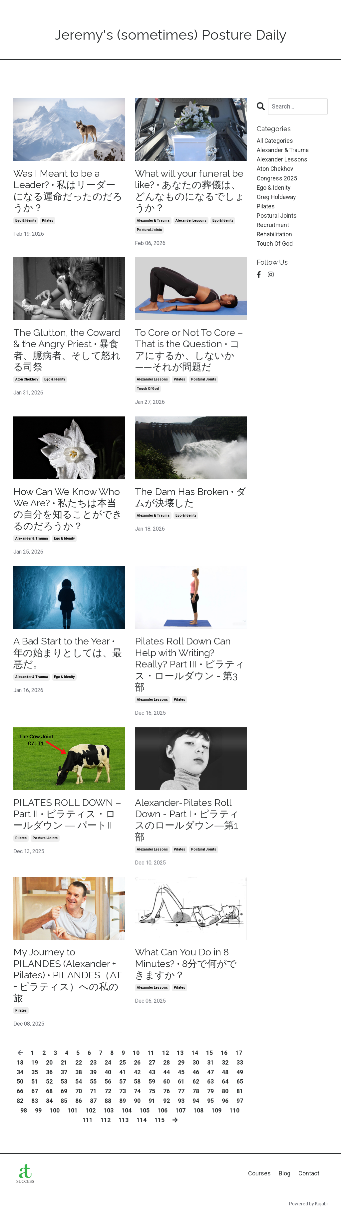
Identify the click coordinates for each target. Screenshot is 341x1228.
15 (209, 1066)
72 (108, 1105)
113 (123, 1133)
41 (122, 1085)
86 (78, 1114)
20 (49, 1076)
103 (109, 1123)
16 (224, 1066)
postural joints (149, 232)
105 (145, 1123)
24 (108, 1076)
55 (93, 1095)
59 (152, 1095)
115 (159, 1133)
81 (239, 1105)
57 (122, 1095)
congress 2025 (277, 179)
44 (166, 1085)
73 (122, 1105)
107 (180, 1123)
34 (20, 1085)
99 (38, 1123)
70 (78, 1105)
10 (136, 1066)
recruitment (273, 227)
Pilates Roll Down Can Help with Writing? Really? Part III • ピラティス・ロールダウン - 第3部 (187, 671)
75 (152, 1105)
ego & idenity (25, 222)
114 (141, 1133)
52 (49, 1095)
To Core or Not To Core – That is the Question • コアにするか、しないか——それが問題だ (189, 352)
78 (195, 1105)
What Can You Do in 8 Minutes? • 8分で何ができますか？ (189, 975)
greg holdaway (277, 198)
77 (181, 1105)
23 (93, 1076)
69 (64, 1105)
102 (91, 1123)
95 (210, 1114)
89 (122, 1114)
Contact (308, 1187)
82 (20, 1114)
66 (20, 1105)
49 (239, 1085)
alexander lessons (190, 222)
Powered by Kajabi (308, 1217)
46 (195, 1085)
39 (93, 1085)
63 (210, 1095)
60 (166, 1095)
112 (105, 1133)
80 (225, 1105)
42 (137, 1085)
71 (93, 1105)
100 (55, 1123)
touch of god (148, 393)
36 (49, 1085)
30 (195, 1076)
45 (181, 1085)
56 (108, 1095)
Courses (259, 1187)
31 (210, 1076)
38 (78, 1085)
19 (34, 1076)
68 (49, 1105)
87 (93, 1114)
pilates (47, 222)
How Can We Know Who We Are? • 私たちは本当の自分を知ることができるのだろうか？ (68, 514)
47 (210, 1085)
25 (122, 1076)
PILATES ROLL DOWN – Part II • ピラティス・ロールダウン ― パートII (69, 824)
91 (152, 1114)
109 (216, 1123)
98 (23, 1123)
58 (137, 1095)
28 (166, 1076)
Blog (284, 1187)
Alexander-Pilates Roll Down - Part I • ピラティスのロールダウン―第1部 (190, 830)
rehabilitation (274, 236)
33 (239, 1076)
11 (151, 1066)
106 (163, 1123)
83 (34, 1114)
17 (238, 1066)
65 (239, 1095)
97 (239, 1114)
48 (225, 1085)
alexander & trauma (153, 222)
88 (108, 1114)
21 (64, 1076)
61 (181, 1095)
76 (166, 1105)
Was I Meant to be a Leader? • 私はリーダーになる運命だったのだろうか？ (67, 191)
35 (34, 1085)
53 (64, 1095)
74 (137, 1105)
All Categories (275, 140)
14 (194, 1066)
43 (152, 1085)
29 (181, 1076)
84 (49, 1114)
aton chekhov (26, 383)
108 (198, 1123)
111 (87, 1133)
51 (34, 1095)
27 (152, 1076)
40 (108, 1085)
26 (137, 1076)
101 (73, 1123)
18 (20, 1076)
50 (20, 1095)
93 (181, 1114)
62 (195, 1095)
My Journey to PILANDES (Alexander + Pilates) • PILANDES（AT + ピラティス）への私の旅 (67, 987)
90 (137, 1114)
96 (225, 1114)
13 (180, 1066)
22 (78, 1076)
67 (34, 1105)
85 (64, 1114)
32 (225, 1076)
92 (166, 1114)
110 (234, 1123)
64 (225, 1095)
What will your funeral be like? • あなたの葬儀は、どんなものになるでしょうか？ (187, 191)
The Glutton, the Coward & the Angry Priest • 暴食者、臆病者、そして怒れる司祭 (64, 352)
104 (127, 1123)
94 (195, 1114)
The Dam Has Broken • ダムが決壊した (187, 502)
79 (210, 1105)
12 (165, 1066)
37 (64, 1085)
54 (78, 1095)
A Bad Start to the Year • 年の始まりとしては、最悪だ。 (68, 659)
